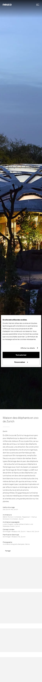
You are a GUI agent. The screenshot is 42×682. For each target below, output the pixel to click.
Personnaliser (21, 362)
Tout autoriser (21, 355)
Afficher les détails (27, 348)
